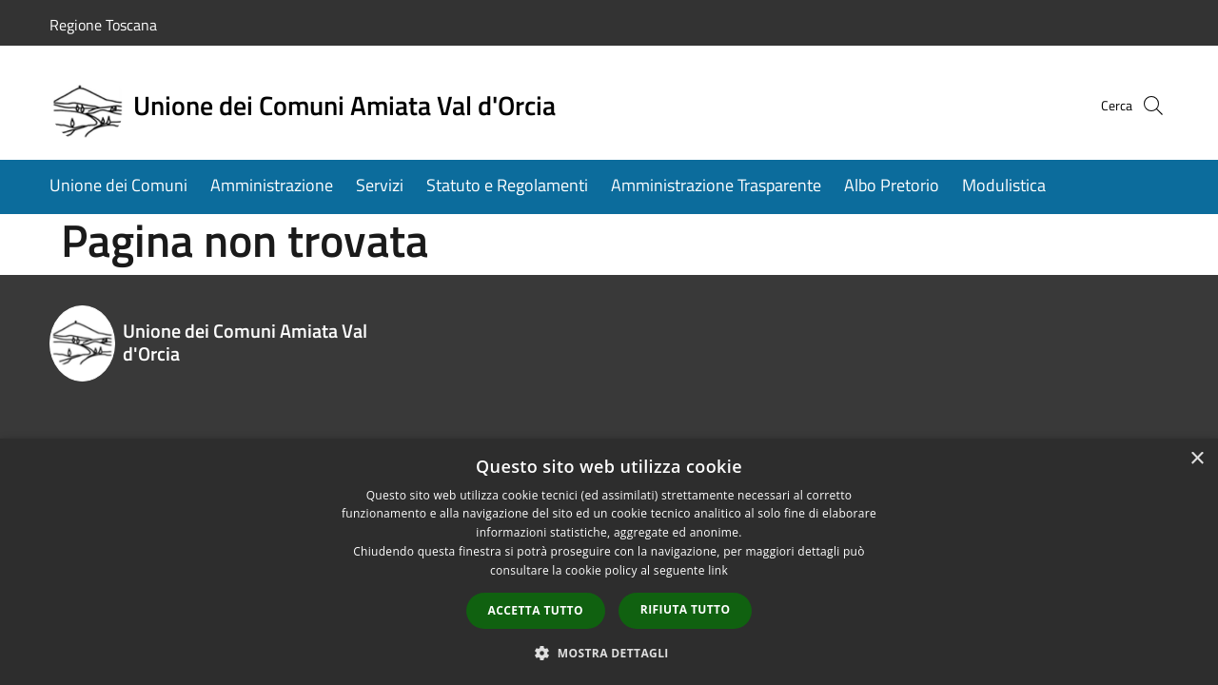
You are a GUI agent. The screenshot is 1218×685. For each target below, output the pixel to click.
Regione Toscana (103, 24)
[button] (609, 652)
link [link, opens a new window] (718, 570)
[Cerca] (1146, 105)
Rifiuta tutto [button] (685, 609)
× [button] (1196, 459)
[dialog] (609, 562)
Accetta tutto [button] (535, 610)
